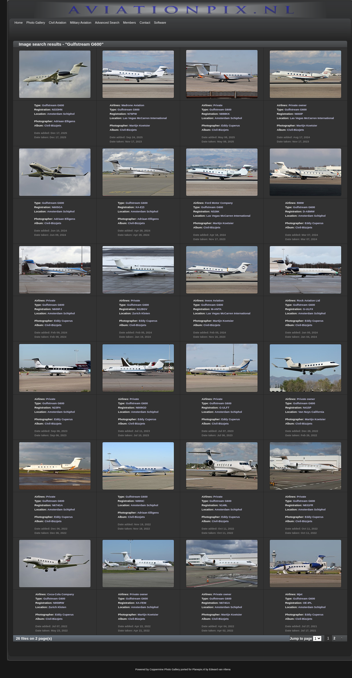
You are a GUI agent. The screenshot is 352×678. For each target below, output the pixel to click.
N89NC (139, 500)
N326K (215, 211)
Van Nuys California (311, 411)
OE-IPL (307, 602)
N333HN (57, 109)
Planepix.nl (198, 669)
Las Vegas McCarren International (145, 118)
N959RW (58, 602)
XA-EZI (139, 207)
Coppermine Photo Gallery (165, 669)
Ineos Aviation (214, 300)
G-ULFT (224, 407)
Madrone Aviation (132, 105)
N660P (299, 113)
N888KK (224, 113)
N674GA (57, 505)
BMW (300, 202)
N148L (223, 505)
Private (217, 105)
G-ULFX (308, 309)
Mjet (299, 594)
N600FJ (57, 309)
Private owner (298, 105)
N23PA (56, 407)
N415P (307, 407)
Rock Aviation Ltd (308, 300)
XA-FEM (141, 602)
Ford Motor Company (219, 202)
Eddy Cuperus (230, 125)
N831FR (308, 505)
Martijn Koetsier (139, 125)
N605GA (57, 207)
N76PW (132, 113)
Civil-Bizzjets (52, 125)
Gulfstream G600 (53, 105)
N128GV (142, 309)
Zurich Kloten (141, 313)
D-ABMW (309, 211)
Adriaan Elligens (64, 121)
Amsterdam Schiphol (61, 113)
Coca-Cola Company (60, 594)
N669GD (141, 407)
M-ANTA (216, 309)
